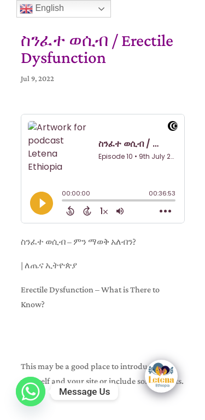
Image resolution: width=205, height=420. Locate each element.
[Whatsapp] (30, 391)
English (42, 8)
